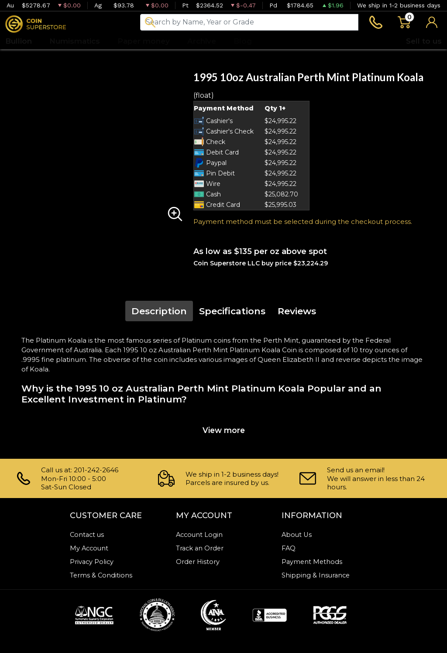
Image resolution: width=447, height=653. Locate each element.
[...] (249, 22)
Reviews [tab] (297, 311)
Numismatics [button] (74, 41)
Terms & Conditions (101, 575)
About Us (297, 534)
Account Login (200, 534)
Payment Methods (313, 561)
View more (224, 431)
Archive (201, 41)
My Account (90, 548)
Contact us (88, 534)
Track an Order (200, 548)
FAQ (289, 548)
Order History (198, 561)
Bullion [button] (18, 41)
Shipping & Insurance (316, 575)
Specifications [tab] (232, 311)
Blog (243, 41)
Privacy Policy (92, 561)
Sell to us (424, 41)
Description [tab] (159, 311)
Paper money (143, 41)
